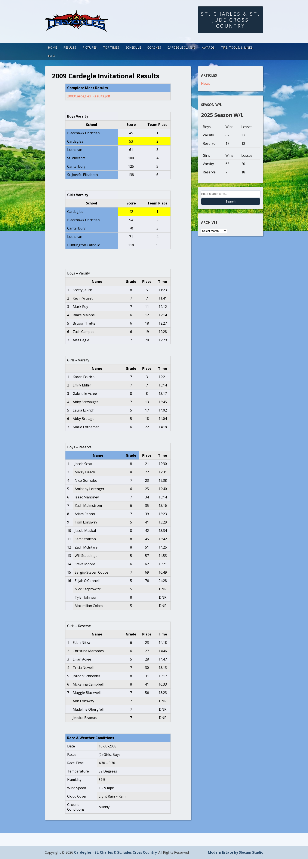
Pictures (90, 47)
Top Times (111, 47)
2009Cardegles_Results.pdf (88, 96)
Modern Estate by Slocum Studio (235, 852)
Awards (208, 47)
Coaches (154, 47)
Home (52, 47)
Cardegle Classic (181, 47)
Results (69, 47)
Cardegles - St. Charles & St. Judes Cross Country (115, 852)
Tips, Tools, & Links (237, 47)
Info (51, 56)
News (205, 83)
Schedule (133, 47)
